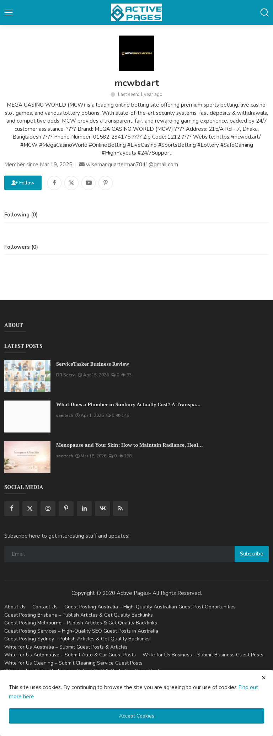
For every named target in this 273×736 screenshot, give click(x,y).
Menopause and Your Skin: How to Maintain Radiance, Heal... (129, 444)
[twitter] (29, 508)
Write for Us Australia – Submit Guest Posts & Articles (66, 647)
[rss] (120, 508)
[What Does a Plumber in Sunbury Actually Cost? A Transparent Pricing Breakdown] (27, 417)
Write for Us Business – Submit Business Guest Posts (203, 654)
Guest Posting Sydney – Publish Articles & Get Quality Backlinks (77, 638)
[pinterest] (66, 508)
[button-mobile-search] (264, 12)
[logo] (136, 12)
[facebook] (11, 508)
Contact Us (45, 606)
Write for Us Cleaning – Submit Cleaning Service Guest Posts (73, 663)
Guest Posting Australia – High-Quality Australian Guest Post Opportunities (150, 606)
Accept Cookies (136, 716)
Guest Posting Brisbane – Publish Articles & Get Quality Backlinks (78, 615)
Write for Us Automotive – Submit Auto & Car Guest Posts (70, 654)
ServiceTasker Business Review (92, 363)
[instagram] (48, 508)
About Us (15, 606)
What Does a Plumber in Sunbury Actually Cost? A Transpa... (128, 404)
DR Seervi (66, 375)
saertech (64, 415)
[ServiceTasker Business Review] (27, 376)
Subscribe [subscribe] (251, 553)
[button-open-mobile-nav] (8, 12)
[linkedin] (84, 508)
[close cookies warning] (263, 678)
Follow (22, 182)
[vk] (102, 508)
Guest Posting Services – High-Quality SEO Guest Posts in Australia (81, 631)
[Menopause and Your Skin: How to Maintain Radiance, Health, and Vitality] (27, 457)
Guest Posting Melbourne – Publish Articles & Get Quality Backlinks (80, 622)
